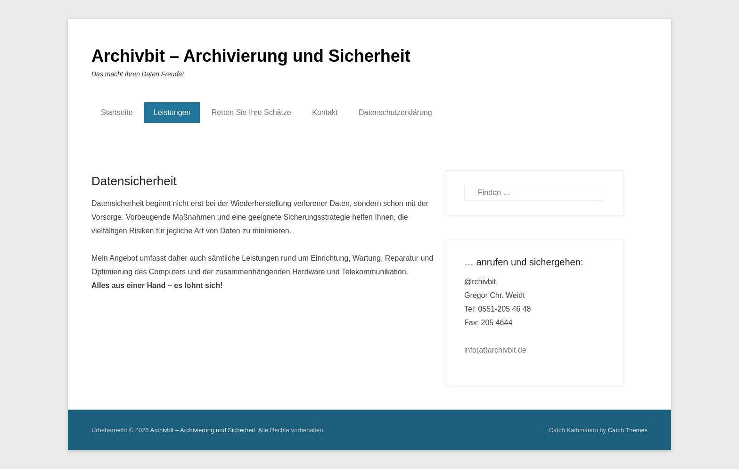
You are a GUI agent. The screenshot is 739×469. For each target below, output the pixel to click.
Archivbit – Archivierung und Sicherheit (251, 56)
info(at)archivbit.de (495, 350)
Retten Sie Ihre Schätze (251, 112)
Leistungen (172, 112)
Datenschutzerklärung (395, 112)
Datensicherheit (134, 181)
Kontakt (324, 112)
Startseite (117, 112)
